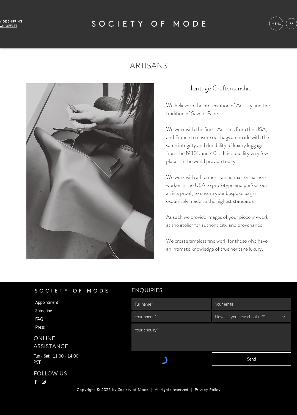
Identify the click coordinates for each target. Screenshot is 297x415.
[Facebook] (35, 382)
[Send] (251, 359)
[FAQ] (62, 319)
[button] (276, 23)
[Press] (62, 327)
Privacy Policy (208, 389)
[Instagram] (44, 382)
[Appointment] (62, 302)
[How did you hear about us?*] (251, 316)
